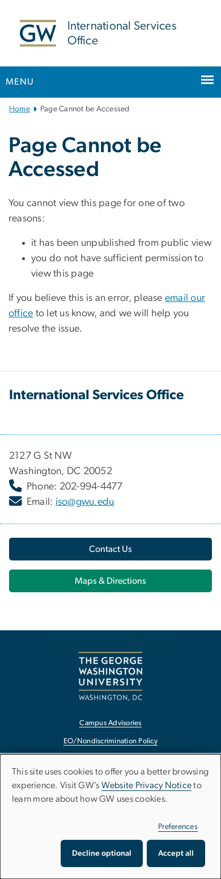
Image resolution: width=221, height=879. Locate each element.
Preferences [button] (178, 827)
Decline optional (101, 853)
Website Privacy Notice (146, 785)
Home (19, 109)
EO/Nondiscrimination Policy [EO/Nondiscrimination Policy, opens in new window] (110, 741)
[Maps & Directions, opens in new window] (110, 581)
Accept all (176, 853)
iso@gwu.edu (85, 502)
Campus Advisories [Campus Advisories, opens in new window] (110, 723)
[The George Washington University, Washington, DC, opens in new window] (110, 676)
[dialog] (110, 816)
